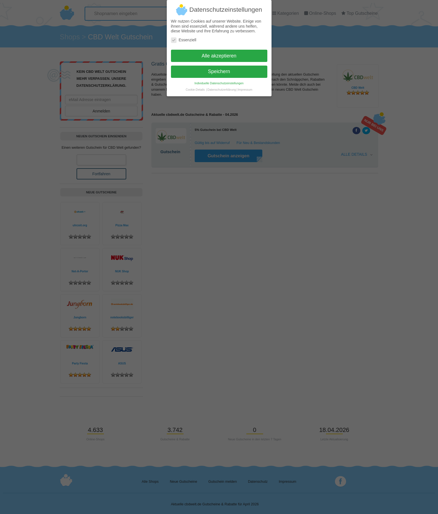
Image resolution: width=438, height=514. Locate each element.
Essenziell (183, 37)
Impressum (245, 87)
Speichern (219, 69)
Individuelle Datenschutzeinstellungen (219, 81)
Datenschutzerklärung (222, 87)
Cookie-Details (195, 87)
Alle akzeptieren (219, 53)
